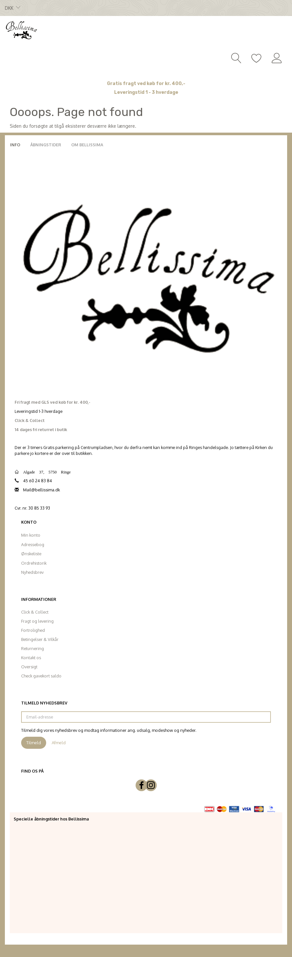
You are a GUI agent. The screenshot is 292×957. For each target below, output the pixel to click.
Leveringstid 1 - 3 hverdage (146, 92)
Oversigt (29, 666)
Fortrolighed (33, 630)
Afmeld (59, 742)
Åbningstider (45, 144)
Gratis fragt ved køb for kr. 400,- (146, 83)
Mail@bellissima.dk (41, 489)
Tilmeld (33, 742)
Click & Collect (34, 612)
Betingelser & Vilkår (40, 639)
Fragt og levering (37, 621)
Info (15, 144)
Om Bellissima (87, 144)
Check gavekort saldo (41, 675)
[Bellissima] (21, 29)
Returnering (32, 648)
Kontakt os (31, 657)
